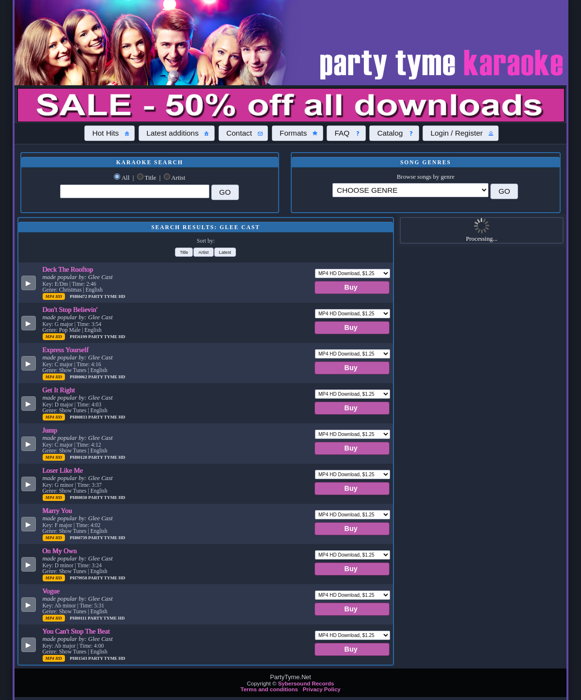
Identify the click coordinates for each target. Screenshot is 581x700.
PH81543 (79, 658)
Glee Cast (100, 277)
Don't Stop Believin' (70, 309)
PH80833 (79, 417)
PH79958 (79, 578)
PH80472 (79, 296)
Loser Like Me (63, 470)
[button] (109, 133)
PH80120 (79, 457)
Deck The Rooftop (68, 269)
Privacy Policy (322, 689)
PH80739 (79, 537)
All (125, 177)
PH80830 (79, 497)
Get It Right (59, 390)
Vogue (51, 591)
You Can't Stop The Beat (76, 631)
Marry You (57, 510)
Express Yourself (66, 350)
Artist (178, 177)
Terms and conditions (269, 689)
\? (410, 190)
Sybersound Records (306, 683)
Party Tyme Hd (106, 296)
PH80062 (79, 376)
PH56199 (79, 336)
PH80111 (79, 618)
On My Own (60, 551)
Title (151, 177)
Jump (50, 430)
